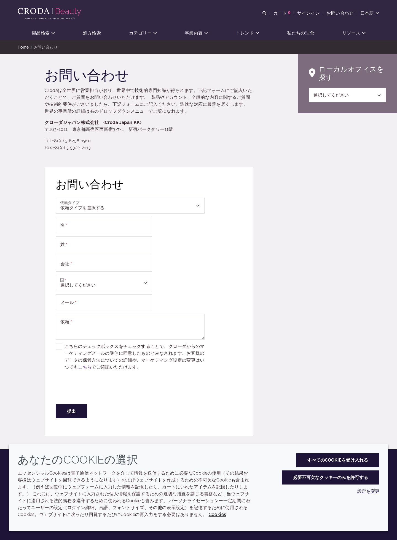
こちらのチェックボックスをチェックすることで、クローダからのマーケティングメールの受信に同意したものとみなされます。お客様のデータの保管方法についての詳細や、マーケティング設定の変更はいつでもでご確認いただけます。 (135, 357)
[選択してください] (347, 95)
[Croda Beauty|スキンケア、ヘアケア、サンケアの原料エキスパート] (50, 11)
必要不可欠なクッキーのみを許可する (330, 477)
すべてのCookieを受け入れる (337, 460)
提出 (71, 411)
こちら (85, 367)
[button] (43, 33)
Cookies (217, 514)
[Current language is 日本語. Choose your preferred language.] (369, 13)
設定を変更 (368, 491)
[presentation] (98, 390)
